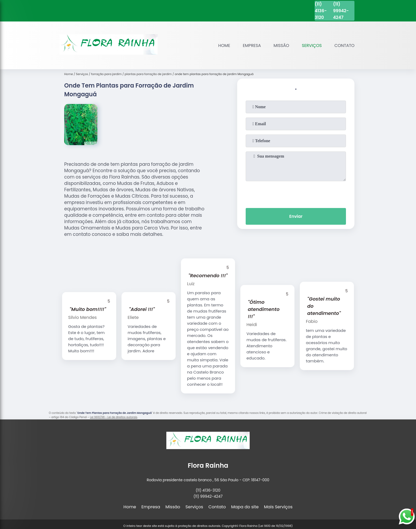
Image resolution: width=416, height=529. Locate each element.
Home (222, 45)
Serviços (311, 45)
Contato (344, 45)
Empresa (250, 45)
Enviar (295, 216)
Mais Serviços (278, 507)
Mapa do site (245, 507)
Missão (280, 45)
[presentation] (295, 193)
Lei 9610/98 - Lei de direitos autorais (113, 417)
